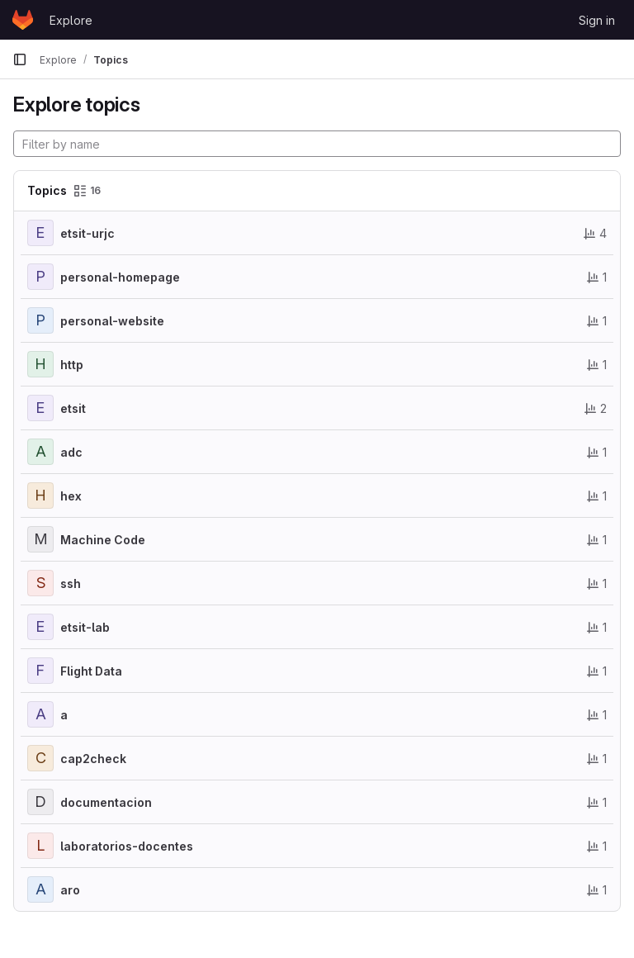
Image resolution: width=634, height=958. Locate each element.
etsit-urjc (87, 233)
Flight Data (91, 671)
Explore (71, 20)
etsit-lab (85, 627)
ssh (70, 583)
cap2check (93, 759)
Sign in (597, 20)
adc (71, 452)
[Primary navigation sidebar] (20, 59)
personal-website (112, 321)
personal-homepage (120, 277)
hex (71, 496)
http (71, 365)
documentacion (106, 802)
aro (70, 890)
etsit (73, 408)
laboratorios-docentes (126, 846)
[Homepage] (22, 20)
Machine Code (102, 540)
